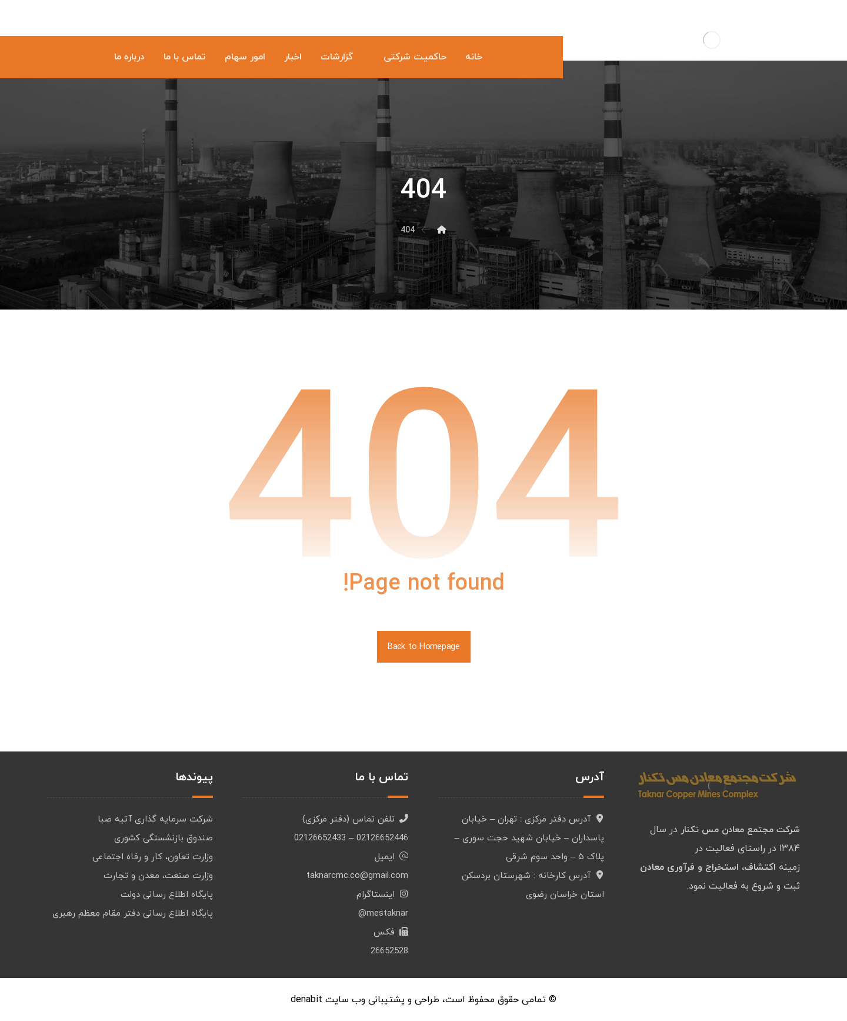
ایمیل (391, 857)
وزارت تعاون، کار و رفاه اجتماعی (152, 857)
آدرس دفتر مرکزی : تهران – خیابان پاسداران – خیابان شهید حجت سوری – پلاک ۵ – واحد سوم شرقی (530, 838)
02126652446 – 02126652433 (351, 838)
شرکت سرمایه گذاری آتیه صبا (155, 819)
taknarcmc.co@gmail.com (357, 876)
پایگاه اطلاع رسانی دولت (167, 895)
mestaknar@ (383, 913)
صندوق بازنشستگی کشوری (163, 838)
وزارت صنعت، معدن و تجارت (158, 876)
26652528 (389, 951)
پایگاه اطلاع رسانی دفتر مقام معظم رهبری (132, 913)
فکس (391, 932)
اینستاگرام (382, 895)
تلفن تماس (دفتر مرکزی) (355, 819)
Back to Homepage (423, 647)
